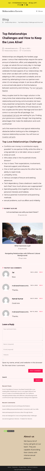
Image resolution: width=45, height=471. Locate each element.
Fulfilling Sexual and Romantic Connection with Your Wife (22, 409)
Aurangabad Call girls (10, 115)
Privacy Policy (22, 467)
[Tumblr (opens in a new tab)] (20, 5)
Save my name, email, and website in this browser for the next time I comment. (22, 364)
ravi (3, 418)
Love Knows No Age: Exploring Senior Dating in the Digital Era (19, 397)
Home (9, 467)
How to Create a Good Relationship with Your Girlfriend (18, 393)
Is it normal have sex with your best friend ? (23, 212)
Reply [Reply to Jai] (41, 272)
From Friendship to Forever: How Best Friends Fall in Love (18, 389)
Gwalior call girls (8, 137)
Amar (3, 415)
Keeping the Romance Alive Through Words (19, 412)
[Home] (2, 22)
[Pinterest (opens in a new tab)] (18, 5)
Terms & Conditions (32, 467)
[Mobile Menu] (39, 11)
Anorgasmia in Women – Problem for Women (19, 418)
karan (3, 406)
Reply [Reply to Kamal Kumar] (41, 298)
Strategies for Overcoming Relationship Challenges (22, 415)
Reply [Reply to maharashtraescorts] (41, 285)
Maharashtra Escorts (12, 11)
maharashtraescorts (11, 48)
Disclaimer (15, 467)
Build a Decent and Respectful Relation (19, 406)
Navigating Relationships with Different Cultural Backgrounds (22, 254)
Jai (3, 409)
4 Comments (26, 51)
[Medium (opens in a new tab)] (27, 5)
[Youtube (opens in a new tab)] (22, 5)
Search (4, 377)
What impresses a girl (22, 246)
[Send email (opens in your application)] (24, 5)
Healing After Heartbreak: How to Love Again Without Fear (19, 391)
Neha (3, 412)
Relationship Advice (11, 51)
